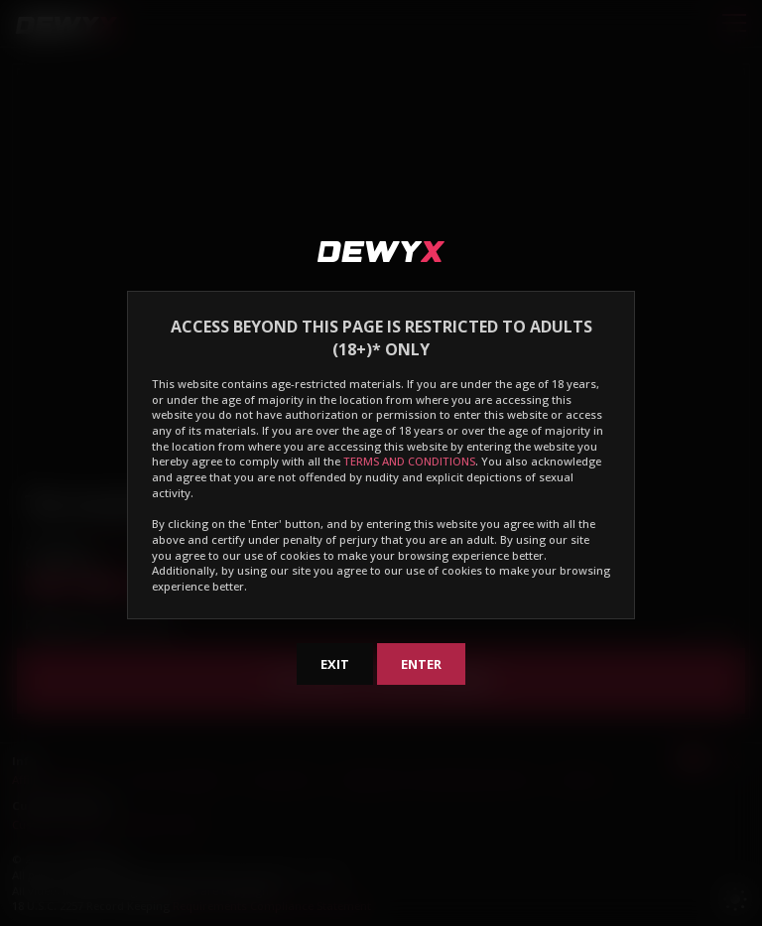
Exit (334, 664)
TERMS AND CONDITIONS (409, 461)
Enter (421, 664)
